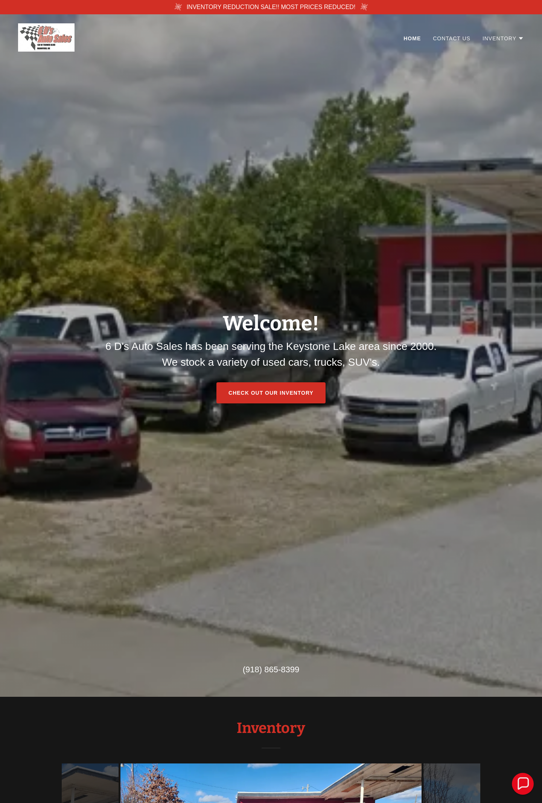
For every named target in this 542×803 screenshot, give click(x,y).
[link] (46, 37)
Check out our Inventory (271, 393)
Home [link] (412, 38)
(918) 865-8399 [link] (271, 669)
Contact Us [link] (451, 38)
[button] (503, 38)
